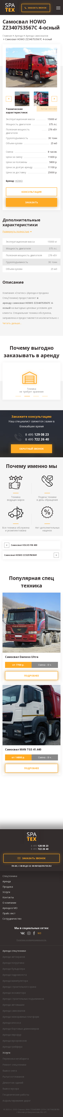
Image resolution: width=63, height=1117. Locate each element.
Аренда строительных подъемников (23, 998)
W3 (39, 933)
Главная (7, 35)
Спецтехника (10, 876)
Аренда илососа (12, 1022)
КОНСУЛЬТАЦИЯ (31, 191)
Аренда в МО (10, 908)
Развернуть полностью (16, 231)
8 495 (37, 434)
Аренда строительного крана (19, 986)
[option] (31, 67)
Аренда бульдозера (14, 968)
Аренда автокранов (14, 956)
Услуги (6, 892)
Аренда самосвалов (37, 35)
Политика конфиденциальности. (31, 940)
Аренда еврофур (12, 1034)
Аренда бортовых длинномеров (21, 1028)
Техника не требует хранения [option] (31, 390)
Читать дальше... (12, 323)
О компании (9, 902)
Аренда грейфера (12, 1046)
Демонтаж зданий (13, 1082)
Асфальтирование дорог (17, 1100)
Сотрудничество (12, 918)
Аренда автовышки (13, 1004)
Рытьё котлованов (13, 1076)
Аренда (19, 35)
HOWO (19, 180)
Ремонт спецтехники (14, 1064)
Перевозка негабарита (16, 1058)
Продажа (8, 886)
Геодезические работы (16, 1094)
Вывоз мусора (11, 1088)
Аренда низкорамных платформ (21, 1016)
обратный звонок (31, 448)
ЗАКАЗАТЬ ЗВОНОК (37, 7)
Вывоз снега (10, 1070)
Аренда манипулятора (15, 980)
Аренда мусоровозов (15, 1040)
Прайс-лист (9, 913)
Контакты (8, 897)
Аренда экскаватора (14, 992)
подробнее (31, 675)
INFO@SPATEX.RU (43, 866)
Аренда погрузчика (13, 962)
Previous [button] (8, 99)
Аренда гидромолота (15, 974)
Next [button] (54, 99)
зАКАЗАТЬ (31, 202)
